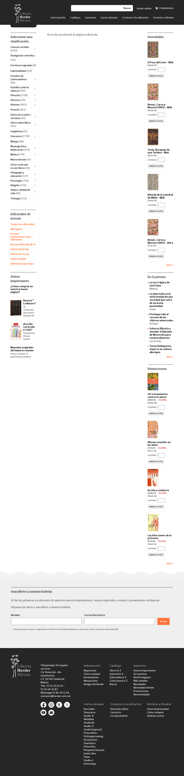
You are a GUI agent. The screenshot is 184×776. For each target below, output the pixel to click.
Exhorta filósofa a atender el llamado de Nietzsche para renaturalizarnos (161, 333)
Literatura (19, 136)
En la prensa (140, 674)
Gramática (89, 743)
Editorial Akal (18, 259)
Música (17, 154)
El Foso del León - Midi (160, 62)
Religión (18, 185)
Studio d (88, 760)
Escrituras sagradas (23, 65)
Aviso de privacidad (158, 709)
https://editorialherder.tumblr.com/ (59, 705)
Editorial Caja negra (22, 263)
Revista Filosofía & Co (23, 244)
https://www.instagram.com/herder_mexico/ (51, 705)
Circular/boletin (119, 715)
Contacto (115, 712)
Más (169, 265)
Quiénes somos (155, 715)
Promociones (141, 691)
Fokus (87, 756)
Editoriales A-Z (118, 677)
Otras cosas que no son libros (20, 166)
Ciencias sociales (19, 49)
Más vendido (141, 680)
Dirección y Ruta (119, 709)
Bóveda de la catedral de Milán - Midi (160, 196)
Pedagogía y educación (19, 174)
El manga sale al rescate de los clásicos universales (161, 317)
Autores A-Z (116, 674)
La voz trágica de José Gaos (160, 284)
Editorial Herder (19, 249)
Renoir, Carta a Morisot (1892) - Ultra (160, 241)
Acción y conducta (158, 490)
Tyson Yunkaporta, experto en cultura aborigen (161, 349)
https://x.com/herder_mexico (67, 705)
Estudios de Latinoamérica (18, 79)
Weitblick (89, 719)
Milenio (154, 288)
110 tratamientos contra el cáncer (158, 396)
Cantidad (152, 69)
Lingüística (18, 131)
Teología (18, 198)
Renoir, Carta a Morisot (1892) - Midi (160, 106)
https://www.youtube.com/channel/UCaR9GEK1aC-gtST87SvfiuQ (43, 713)
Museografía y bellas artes (20, 148)
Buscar (113, 684)
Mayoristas (90, 670)
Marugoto (16, 229)
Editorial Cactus (19, 254)
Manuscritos (91, 680)
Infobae (154, 323)
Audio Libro (90, 753)
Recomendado (142, 694)
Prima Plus (89, 746)
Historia (17, 100)
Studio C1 (89, 726)
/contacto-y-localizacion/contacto (51, 713)
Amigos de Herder (94, 684)
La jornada (155, 341)
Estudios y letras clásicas (19, 89)
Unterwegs (90, 763)
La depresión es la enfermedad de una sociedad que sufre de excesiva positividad (161, 300)
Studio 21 (89, 715)
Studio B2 (89, 722)
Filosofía (19, 95)
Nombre (15, 615)
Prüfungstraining (93, 736)
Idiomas (18, 104)
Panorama (89, 712)
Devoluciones (91, 677)
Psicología (19, 180)
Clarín (153, 309)
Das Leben (89, 709)
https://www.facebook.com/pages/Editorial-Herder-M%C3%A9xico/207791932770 (43, 705)
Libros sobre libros (20, 124)
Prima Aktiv (90, 733)
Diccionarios (90, 739)
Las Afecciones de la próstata (159, 537)
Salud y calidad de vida (20, 191)
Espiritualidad (21, 70)
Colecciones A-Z (119, 680)
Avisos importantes (145, 670)
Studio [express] (93, 729)
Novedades (140, 684)
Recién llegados (142, 677)
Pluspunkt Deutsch (94, 750)
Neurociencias (20, 159)
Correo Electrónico (94, 615)
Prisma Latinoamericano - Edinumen (21, 236)
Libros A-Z (115, 670)
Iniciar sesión (144, 8)
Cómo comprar (92, 674)
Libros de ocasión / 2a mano (20, 116)
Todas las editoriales (22, 224)
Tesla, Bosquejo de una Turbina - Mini (159, 151)
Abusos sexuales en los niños (159, 444)
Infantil (18, 109)
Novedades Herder (144, 687)
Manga (17, 141)
